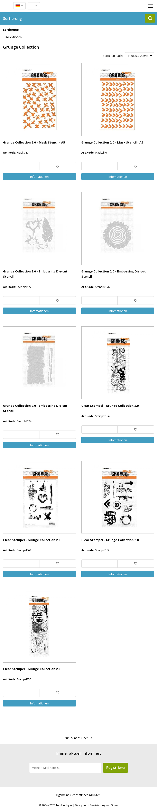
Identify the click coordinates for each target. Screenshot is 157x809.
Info (39, 176)
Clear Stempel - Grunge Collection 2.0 (110, 405)
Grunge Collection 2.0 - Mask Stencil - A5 (34, 142)
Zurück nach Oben (76, 738)
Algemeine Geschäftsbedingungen (78, 795)
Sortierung (11, 30)
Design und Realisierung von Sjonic (97, 805)
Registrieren (116, 767)
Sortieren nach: (113, 56)
